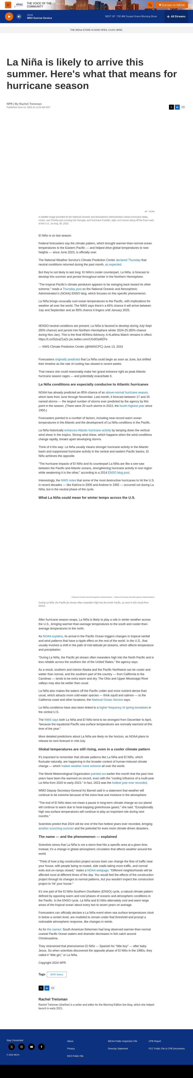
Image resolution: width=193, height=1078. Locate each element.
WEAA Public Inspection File (122, 1041)
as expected (113, 264)
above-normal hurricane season (127, 392)
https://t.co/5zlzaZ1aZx (54, 339)
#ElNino (87, 334)
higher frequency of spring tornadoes (123, 707)
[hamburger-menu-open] (8, 5)
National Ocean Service (107, 699)
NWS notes (68, 480)
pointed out (98, 773)
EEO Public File (75, 1056)
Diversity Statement (118, 1048)
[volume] (19, 16)
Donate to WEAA (173, 5)
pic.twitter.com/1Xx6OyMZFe (88, 339)
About (70, 1041)
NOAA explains (53, 636)
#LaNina (114, 334)
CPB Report (155, 1041)
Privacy (71, 1048)
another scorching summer (56, 828)
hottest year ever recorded (129, 782)
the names (54, 929)
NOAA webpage (98, 870)
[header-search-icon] (150, 5)
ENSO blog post (118, 472)
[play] (9, 17)
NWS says (51, 719)
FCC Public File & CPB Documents (167, 1048)
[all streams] (176, 16)
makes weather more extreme (81, 766)
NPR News (56, 974)
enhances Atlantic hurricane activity (87, 430)
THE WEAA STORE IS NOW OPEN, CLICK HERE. (96, 30)
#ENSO (44, 325)
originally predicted (67, 359)
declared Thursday (128, 260)
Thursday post (72, 289)
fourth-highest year (132, 405)
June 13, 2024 (113, 346)
